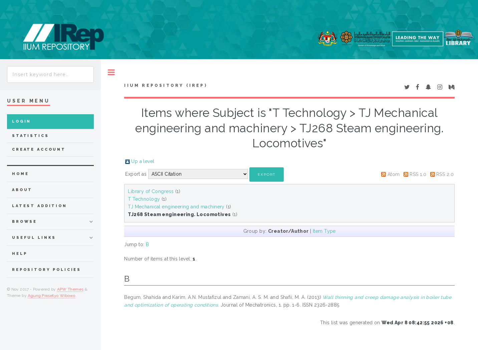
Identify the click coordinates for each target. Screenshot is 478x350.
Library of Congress (151, 191)
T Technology (144, 199)
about (22, 190)
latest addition (39, 206)
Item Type (324, 231)
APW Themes (70, 289)
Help (19, 253)
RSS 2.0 (445, 174)
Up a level (142, 161)
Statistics (30, 136)
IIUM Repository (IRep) (165, 85)
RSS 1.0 (418, 174)
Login (21, 121)
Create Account (39, 149)
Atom (394, 174)
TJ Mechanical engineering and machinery (176, 206)
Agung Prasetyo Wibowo (51, 295)
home (20, 174)
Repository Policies (46, 270)
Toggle (111, 72)
